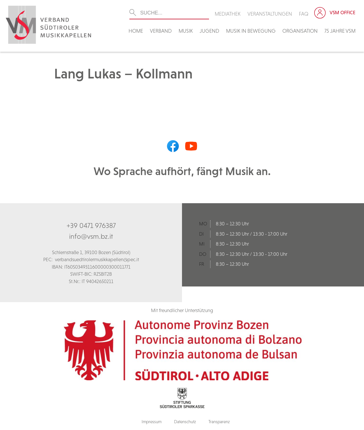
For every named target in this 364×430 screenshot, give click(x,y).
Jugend (209, 31)
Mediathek (228, 14)
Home (136, 31)
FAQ (304, 14)
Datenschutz (185, 421)
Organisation (300, 31)
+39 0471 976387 (91, 225)
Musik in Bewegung (251, 31)
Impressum (152, 421)
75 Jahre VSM (339, 31)
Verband (161, 31)
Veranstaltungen (269, 14)
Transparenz (219, 421)
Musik (186, 31)
